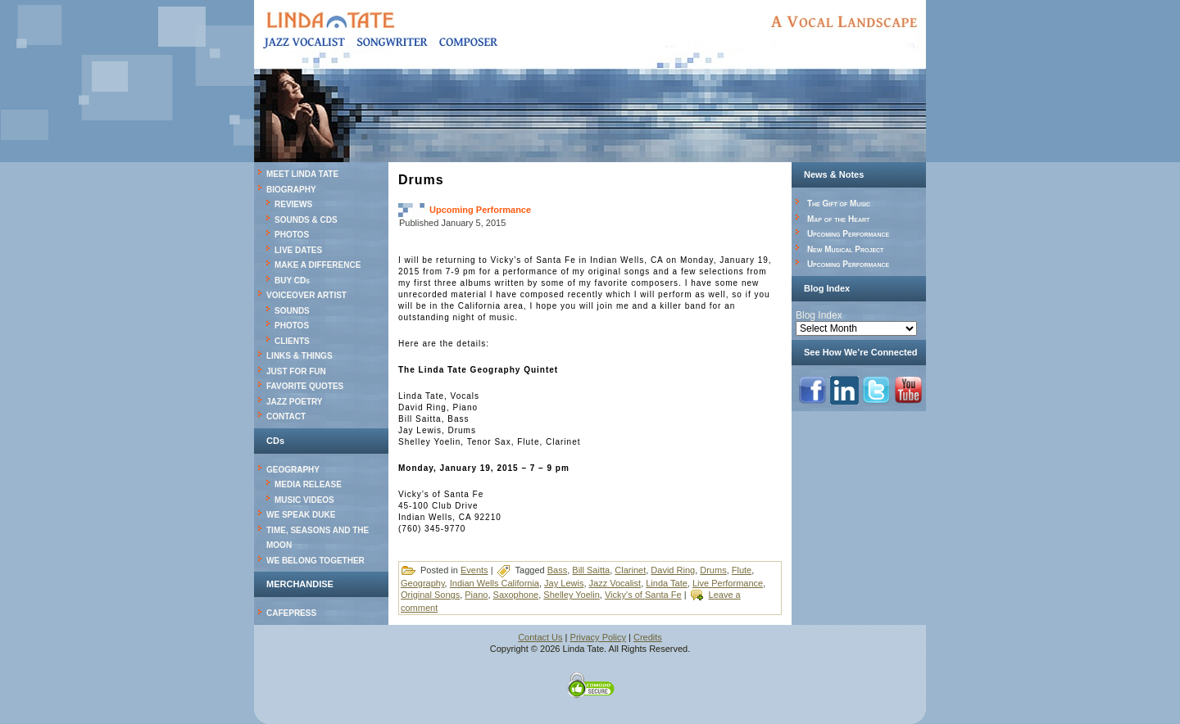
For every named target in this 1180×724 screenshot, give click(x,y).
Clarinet (630, 570)
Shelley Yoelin (571, 595)
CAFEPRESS (291, 613)
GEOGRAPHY (293, 469)
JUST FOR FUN (296, 371)
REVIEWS (293, 204)
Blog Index (819, 315)
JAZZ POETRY (294, 401)
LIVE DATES (298, 250)
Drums (713, 570)
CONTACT (286, 416)
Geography (423, 583)
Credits (647, 637)
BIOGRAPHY (291, 189)
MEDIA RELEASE (308, 484)
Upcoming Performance (480, 210)
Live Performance (727, 583)
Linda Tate (667, 583)
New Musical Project (845, 249)
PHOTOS (292, 234)
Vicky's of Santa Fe (643, 595)
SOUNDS (292, 310)
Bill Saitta (591, 570)
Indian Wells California (494, 583)
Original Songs (430, 595)
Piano (476, 595)
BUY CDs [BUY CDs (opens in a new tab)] (292, 280)
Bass (557, 570)
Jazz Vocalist (615, 583)
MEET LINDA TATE (302, 174)
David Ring (673, 570)
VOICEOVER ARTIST (306, 295)
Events (474, 570)
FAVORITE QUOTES (304, 386)
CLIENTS (292, 341)
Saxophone (516, 595)
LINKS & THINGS (299, 355)
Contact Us (540, 637)
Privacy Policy (598, 637)
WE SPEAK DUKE (300, 514)
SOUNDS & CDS (306, 219)
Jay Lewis (563, 583)
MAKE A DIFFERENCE (318, 264)
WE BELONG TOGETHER (315, 560)
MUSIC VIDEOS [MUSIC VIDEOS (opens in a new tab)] (304, 500)
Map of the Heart (838, 219)
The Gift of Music (838, 203)
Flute (741, 570)
